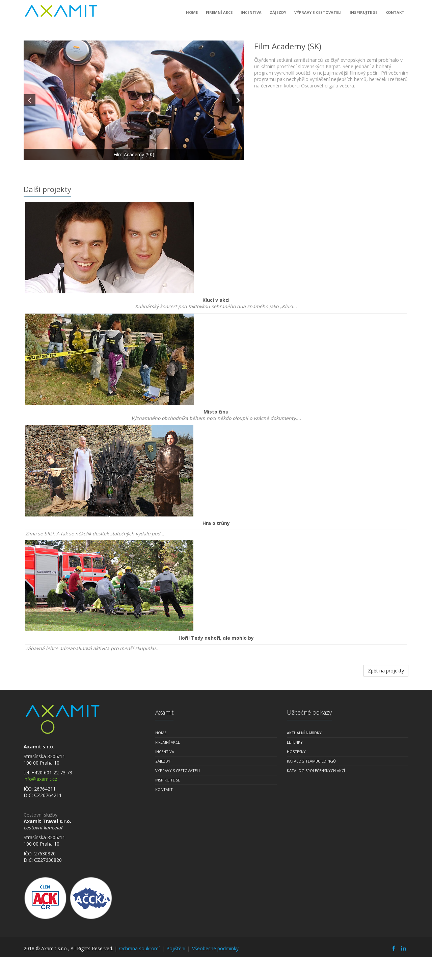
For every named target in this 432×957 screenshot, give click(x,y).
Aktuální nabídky (304, 732)
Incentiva (251, 15)
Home (192, 15)
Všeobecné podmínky (215, 948)
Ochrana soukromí (139, 948)
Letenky (295, 742)
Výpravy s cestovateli (318, 15)
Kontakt (394, 15)
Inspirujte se (363, 15)
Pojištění (175, 948)
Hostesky (296, 751)
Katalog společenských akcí (316, 770)
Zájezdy (278, 15)
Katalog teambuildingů (311, 761)
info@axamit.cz (40, 779)
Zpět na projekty (386, 670)
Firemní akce (219, 15)
